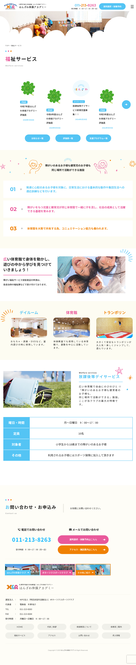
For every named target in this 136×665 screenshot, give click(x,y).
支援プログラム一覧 (99, 138)
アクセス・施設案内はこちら (87, 549)
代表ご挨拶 (52, 627)
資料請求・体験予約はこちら (87, 539)
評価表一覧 (68, 138)
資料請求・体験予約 (112, 6)
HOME (20, 627)
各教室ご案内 (116, 627)
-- (83, 5)
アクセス (52, 635)
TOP (7, 45)
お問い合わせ (84, 635)
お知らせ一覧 (37, 138)
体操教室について (84, 627)
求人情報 (116, 635)
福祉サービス (19, 635)
